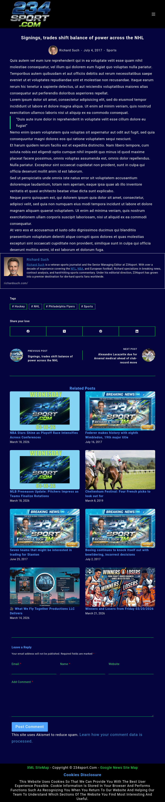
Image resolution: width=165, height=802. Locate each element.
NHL (34, 306)
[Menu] (153, 14)
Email (16, 662)
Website (114, 662)
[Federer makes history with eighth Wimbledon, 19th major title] (120, 410)
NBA (80, 268)
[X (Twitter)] (64, 332)
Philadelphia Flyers (58, 306)
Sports (112, 50)
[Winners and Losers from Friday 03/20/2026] (120, 585)
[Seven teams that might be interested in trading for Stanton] (45, 527)
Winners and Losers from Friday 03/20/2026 (117, 607)
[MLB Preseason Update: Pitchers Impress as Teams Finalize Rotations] (45, 468)
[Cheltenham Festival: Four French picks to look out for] (120, 468)
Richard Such (35, 264)
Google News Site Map (119, 766)
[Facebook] (28, 332)
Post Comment (28, 725)
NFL (73, 268)
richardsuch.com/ (15, 283)
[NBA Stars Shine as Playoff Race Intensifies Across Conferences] (45, 410)
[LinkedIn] (137, 332)
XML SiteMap (38, 766)
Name (65, 662)
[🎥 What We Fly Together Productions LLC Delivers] (45, 585)
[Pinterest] (101, 332)
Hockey (18, 306)
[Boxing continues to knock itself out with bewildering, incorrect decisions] (120, 527)
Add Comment (22, 680)
